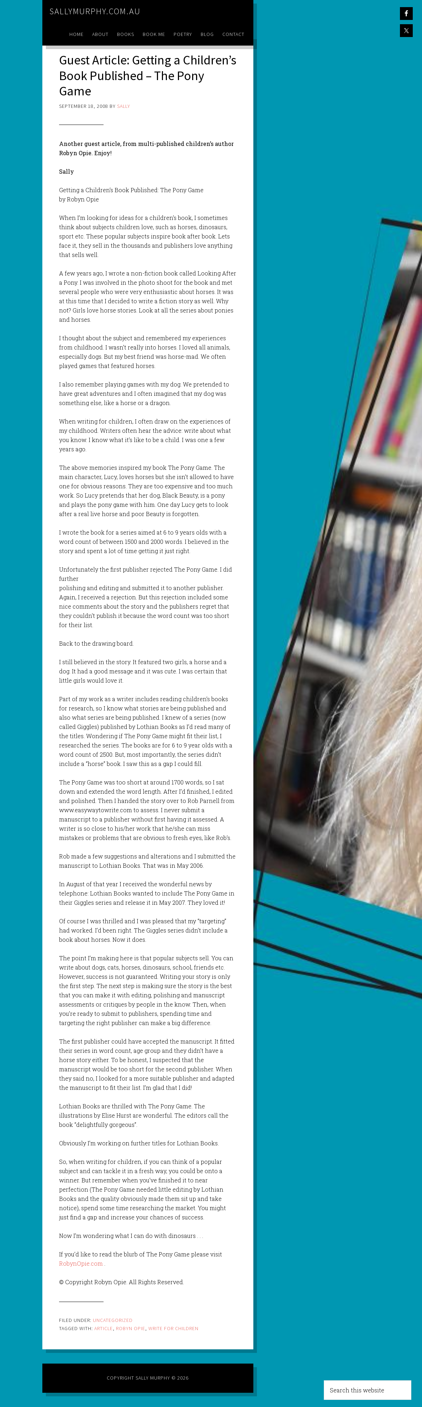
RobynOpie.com (81, 1263)
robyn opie (130, 1328)
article (103, 1328)
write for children (173, 1328)
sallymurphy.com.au (95, 11)
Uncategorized (113, 1320)
